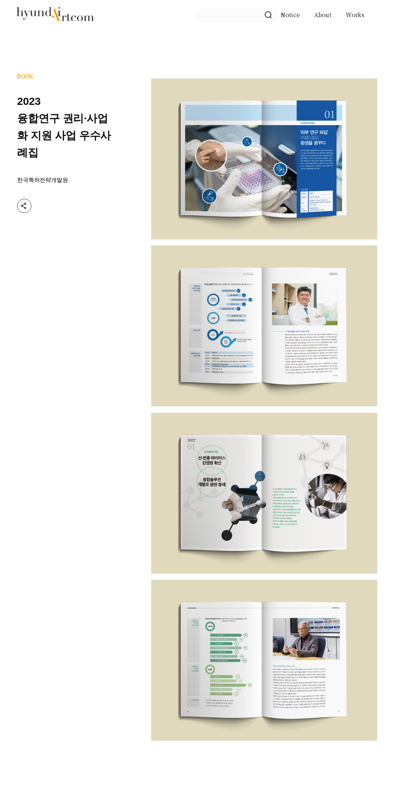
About (323, 15)
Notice (290, 15)
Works (355, 15)
